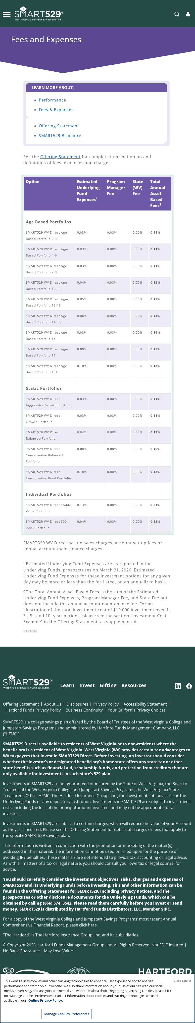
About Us (52, 704)
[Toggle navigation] (6, 13)
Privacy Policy (106, 704)
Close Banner (182, 986)
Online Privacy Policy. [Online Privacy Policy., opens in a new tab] (45, 1006)
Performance (52, 100)
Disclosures (77, 704)
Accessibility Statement (145, 704)
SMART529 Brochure (60, 135)
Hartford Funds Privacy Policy (33, 710)
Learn (67, 685)
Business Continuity (84, 710)
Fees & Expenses (56, 109)
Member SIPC (156, 909)
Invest (87, 685)
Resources (133, 685)
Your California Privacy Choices (137, 710)
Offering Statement (59, 126)
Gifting (108, 685)
